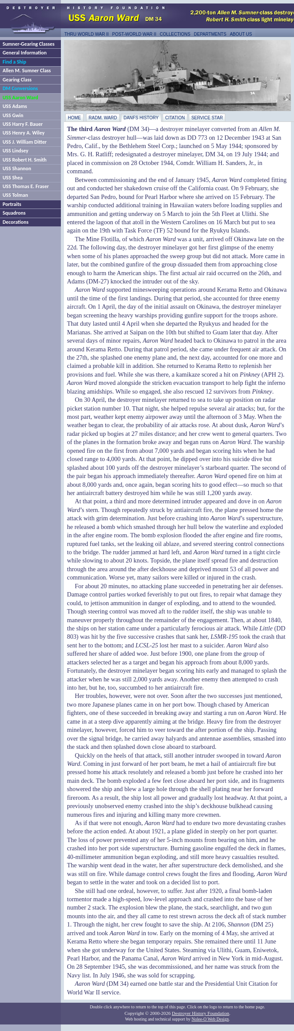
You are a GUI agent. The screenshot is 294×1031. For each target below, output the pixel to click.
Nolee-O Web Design (210, 1019)
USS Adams (15, 106)
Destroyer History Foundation (200, 1013)
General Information (25, 53)
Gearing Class (17, 80)
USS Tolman (15, 195)
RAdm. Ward (103, 117)
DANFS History (141, 117)
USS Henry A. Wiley (23, 133)
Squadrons (14, 213)
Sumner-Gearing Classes (28, 44)
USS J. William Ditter (25, 142)
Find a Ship (14, 62)
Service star (207, 117)
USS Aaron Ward (20, 97)
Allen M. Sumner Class (27, 70)
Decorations (16, 222)
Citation (175, 117)
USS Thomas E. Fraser (26, 186)
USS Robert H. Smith (25, 160)
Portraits (12, 204)
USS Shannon (17, 168)
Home (74, 117)
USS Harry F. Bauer (23, 124)
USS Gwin (13, 115)
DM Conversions (20, 88)
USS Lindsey (15, 151)
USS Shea (13, 178)
